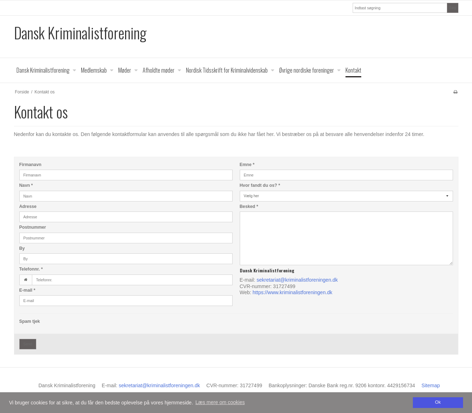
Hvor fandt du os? (260, 185)
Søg (452, 7)
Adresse (28, 206)
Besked (249, 206)
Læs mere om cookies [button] (220, 402)
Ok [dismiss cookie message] (438, 402)
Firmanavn (30, 164)
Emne (247, 164)
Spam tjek (29, 321)
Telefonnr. (31, 269)
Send (27, 344)
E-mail (27, 290)
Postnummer (32, 227)
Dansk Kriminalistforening (80, 32)
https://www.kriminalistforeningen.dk (293, 292)
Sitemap (430, 385)
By (22, 248)
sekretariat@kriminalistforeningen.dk (297, 280)
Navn (26, 185)
